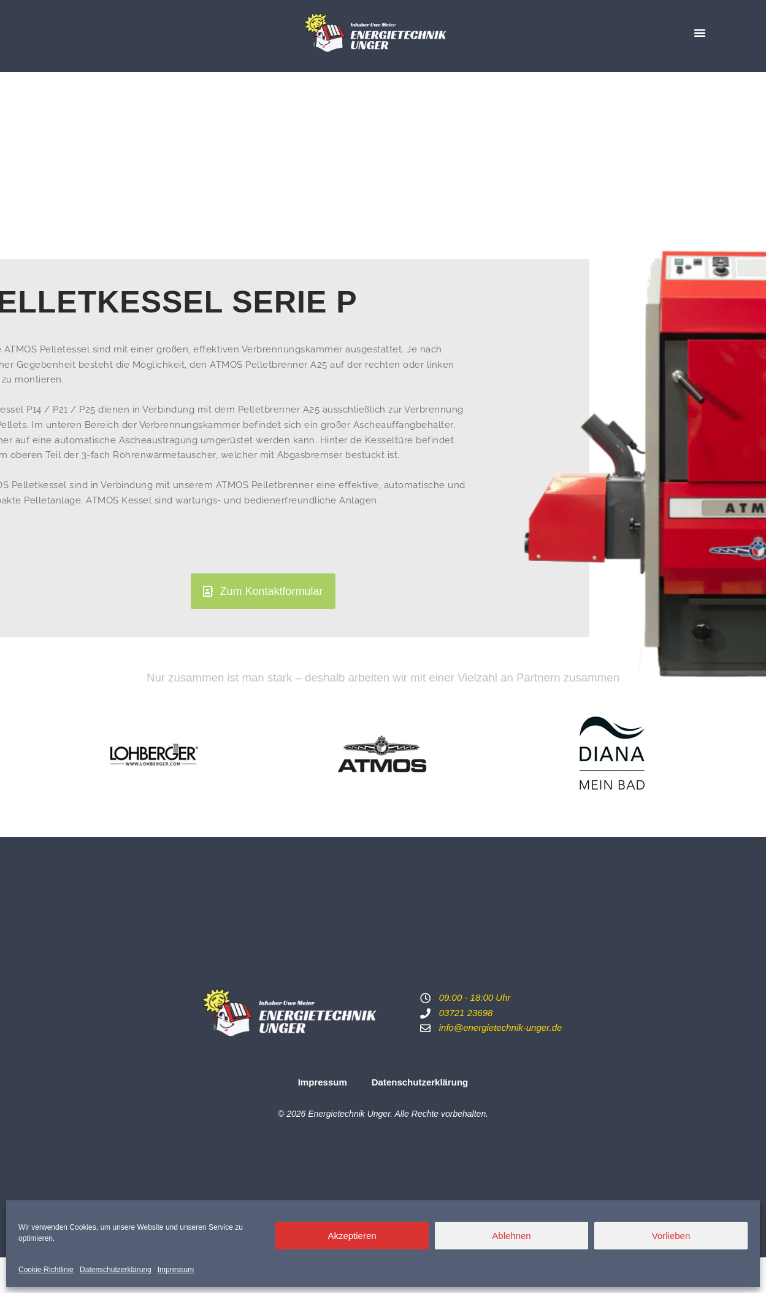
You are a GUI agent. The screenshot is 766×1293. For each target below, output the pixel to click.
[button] (700, 32)
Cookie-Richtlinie (46, 1269)
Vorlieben (671, 1235)
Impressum (176, 1269)
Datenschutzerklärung (115, 1269)
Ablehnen (511, 1235)
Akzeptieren (351, 1235)
